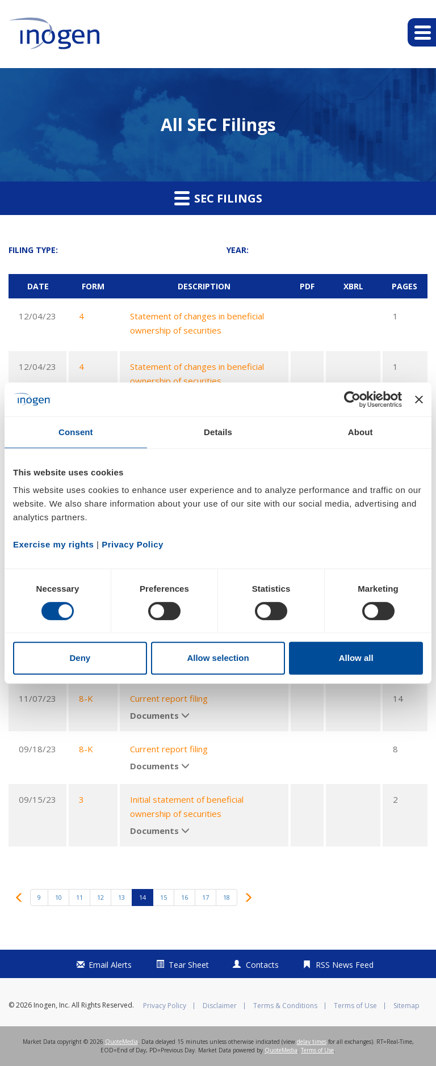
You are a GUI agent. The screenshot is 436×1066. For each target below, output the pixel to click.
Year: (238, 250)
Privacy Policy (164, 1005)
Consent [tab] (75, 432)
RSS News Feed (345, 964)
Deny (79, 658)
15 (163, 897)
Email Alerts (110, 964)
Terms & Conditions (285, 1005)
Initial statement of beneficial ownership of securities (187, 806)
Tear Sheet (189, 964)
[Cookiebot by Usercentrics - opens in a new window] (352, 399)
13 (121, 897)
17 (205, 897)
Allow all (356, 658)
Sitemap (406, 1005)
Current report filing (169, 698)
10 (58, 897)
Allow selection (218, 658)
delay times (311, 1042)
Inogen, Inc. (51, 1005)
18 (226, 897)
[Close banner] (419, 399)
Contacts (262, 964)
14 (142, 897)
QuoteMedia (121, 1042)
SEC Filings (218, 198)
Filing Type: (33, 250)
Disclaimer (220, 1005)
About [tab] (360, 432)
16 (184, 897)
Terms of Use (355, 1005)
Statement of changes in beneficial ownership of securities (197, 323)
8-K (86, 698)
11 (79, 897)
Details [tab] (218, 432)
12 (100, 897)
